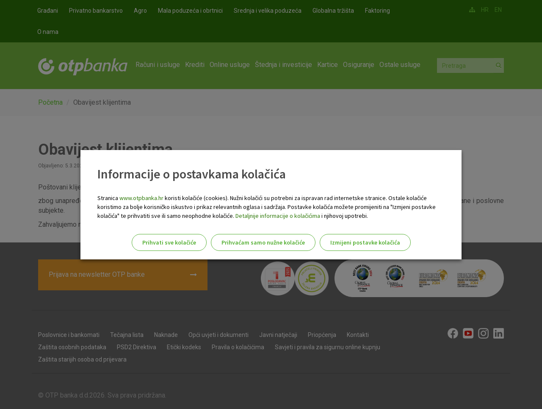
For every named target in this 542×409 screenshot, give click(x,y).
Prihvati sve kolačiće (169, 242)
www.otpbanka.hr (141, 198)
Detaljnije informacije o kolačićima (277, 216)
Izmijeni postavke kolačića (365, 242)
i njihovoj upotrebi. (344, 216)
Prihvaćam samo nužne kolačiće (263, 242)
